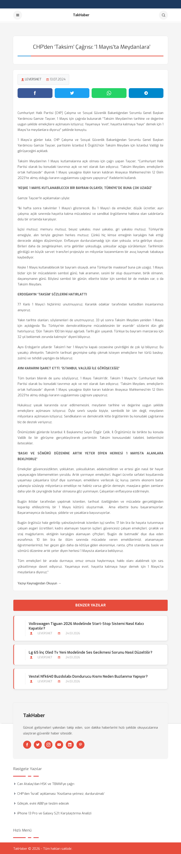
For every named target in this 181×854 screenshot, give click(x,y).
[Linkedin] (70, 744)
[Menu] (17, 15)
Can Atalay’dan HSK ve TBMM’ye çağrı (45, 783)
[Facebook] (27, 744)
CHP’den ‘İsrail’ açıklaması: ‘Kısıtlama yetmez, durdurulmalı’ (61, 793)
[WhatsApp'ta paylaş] (109, 92)
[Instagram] (48, 744)
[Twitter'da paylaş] (72, 92)
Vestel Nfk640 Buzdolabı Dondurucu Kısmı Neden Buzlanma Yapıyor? (87, 675)
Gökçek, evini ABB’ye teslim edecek (43, 802)
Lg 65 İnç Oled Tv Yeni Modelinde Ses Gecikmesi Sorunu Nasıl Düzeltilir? (90, 651)
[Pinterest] (80, 744)
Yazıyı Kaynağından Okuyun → (39, 583)
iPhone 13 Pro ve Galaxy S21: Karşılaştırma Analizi (54, 812)
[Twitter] (38, 744)
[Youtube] (59, 744)
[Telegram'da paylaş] (146, 92)
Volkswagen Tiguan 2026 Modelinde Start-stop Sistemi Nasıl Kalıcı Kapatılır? (86, 625)
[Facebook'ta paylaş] (35, 92)
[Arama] (163, 15)
